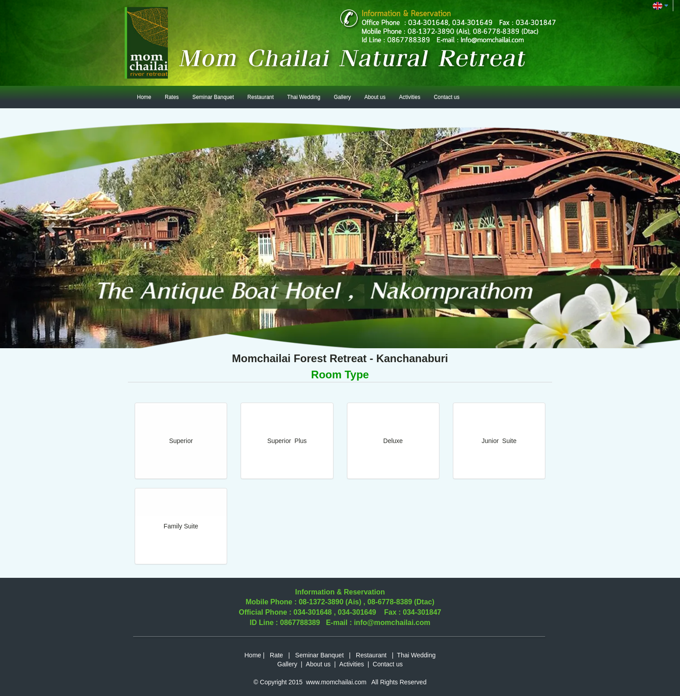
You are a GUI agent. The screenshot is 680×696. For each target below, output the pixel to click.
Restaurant (260, 97)
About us (375, 97)
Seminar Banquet (213, 97)
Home (144, 97)
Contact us (446, 97)
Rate (276, 655)
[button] (51, 228)
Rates (172, 97)
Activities (409, 97)
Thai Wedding (303, 97)
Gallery (342, 97)
